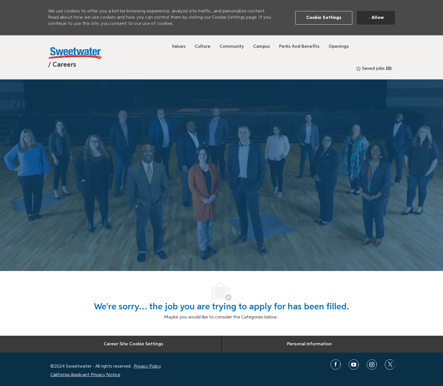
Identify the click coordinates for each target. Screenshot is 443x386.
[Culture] (202, 46)
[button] (324, 18)
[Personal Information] (309, 344)
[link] (62, 65)
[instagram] (372, 364)
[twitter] (390, 364)
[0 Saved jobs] (374, 68)
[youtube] (354, 364)
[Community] (232, 46)
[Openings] (339, 46)
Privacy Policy (147, 366)
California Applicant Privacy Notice (85, 375)
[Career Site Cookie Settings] (133, 344)
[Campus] (261, 46)
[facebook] (336, 364)
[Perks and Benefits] (299, 46)
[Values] (179, 46)
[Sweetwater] (75, 53)
